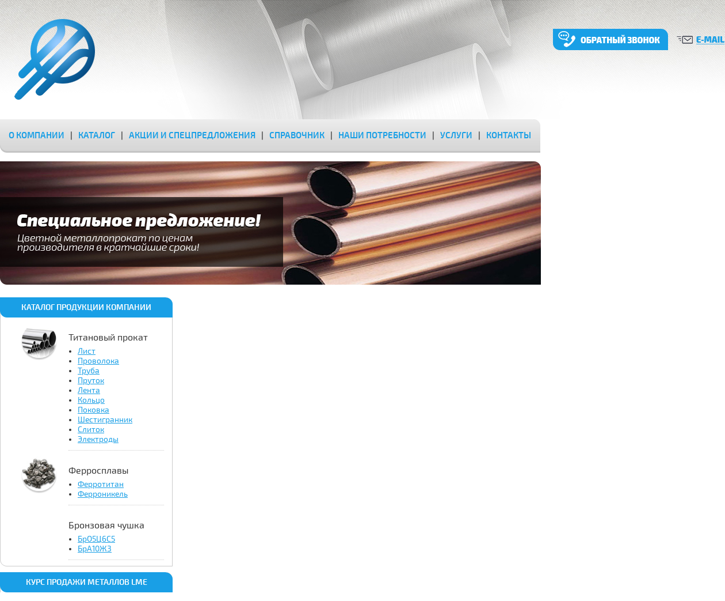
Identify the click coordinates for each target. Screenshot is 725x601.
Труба (89, 371)
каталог (96, 135)
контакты (508, 135)
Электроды (98, 439)
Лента (89, 390)
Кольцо (91, 400)
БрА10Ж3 (95, 549)
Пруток (91, 380)
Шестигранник (105, 420)
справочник (297, 135)
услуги (456, 135)
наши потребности (382, 135)
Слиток (91, 429)
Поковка (93, 410)
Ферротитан (101, 484)
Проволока (98, 361)
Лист (87, 351)
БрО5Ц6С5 (96, 539)
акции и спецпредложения (192, 135)
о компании (36, 135)
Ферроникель (103, 494)
